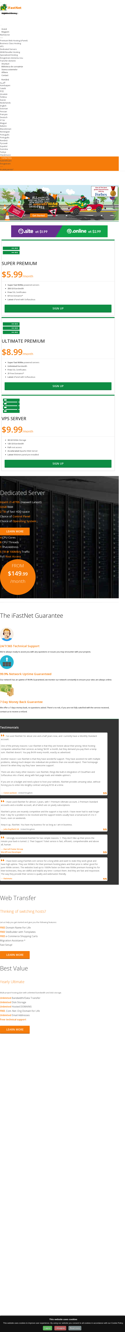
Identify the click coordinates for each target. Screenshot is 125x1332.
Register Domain (8, 13)
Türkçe (3, 152)
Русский (3, 143)
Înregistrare (5, 163)
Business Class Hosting (10, 43)
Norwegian (5, 131)
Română (3, 140)
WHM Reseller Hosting (10, 52)
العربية (2, 82)
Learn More (15, 531)
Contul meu (7, 157)
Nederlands (5, 102)
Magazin (5, 31)
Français (4, 114)
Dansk (3, 100)
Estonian (4, 108)
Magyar (3, 123)
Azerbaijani (5, 85)
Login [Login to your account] (3, 13)
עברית (2, 120)
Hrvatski (3, 94)
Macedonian (5, 129)
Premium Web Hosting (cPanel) (13, 40)
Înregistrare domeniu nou (11, 58)
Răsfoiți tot (5, 34)
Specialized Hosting (9, 55)
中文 (2, 91)
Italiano (3, 126)
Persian (3, 111)
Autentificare (6, 160)
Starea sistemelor (9, 69)
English (3, 105)
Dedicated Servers (8, 49)
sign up (58, 308)
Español (3, 146)
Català (3, 88)
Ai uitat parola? (6, 169)
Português (4, 134)
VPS (2, 46)
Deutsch (3, 117)
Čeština (3, 97)
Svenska (4, 149)
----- (1, 37)
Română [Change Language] (5, 79)
